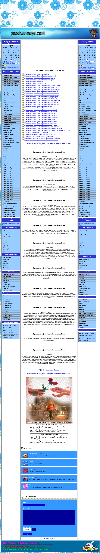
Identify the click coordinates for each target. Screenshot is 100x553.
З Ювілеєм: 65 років (84, 193)
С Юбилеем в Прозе (8, 168)
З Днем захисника (84, 100)
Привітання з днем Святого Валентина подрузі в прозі (41, 98)
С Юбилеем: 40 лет (8, 183)
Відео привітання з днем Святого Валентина (38, 136)
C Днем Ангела (7, 246)
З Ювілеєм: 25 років (84, 175)
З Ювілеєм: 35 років (84, 181)
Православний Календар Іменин (86, 204)
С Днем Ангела (7, 132)
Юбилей (5, 265)
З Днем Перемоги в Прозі (86, 118)
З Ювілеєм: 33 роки (84, 179)
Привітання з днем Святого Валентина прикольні (40, 76)
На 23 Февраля (7, 307)
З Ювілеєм (82, 166)
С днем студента (7, 290)
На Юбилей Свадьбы (8, 140)
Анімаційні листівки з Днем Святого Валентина (39, 134)
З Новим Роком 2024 (84, 79)
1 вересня (81, 327)
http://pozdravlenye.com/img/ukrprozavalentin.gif (49, 443)
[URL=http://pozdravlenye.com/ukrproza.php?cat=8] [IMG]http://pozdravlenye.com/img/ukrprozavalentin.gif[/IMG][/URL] (49, 437)
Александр (11, 223)
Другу (4, 156)
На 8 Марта (6, 309)
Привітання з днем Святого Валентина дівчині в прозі (41, 95)
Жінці (80, 154)
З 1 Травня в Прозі (84, 114)
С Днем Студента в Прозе (10, 94)
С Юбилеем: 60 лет (8, 191)
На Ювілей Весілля (84, 140)
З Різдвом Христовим (85, 89)
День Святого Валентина (86, 313)
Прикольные (6, 269)
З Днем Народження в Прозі (86, 77)
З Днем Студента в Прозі (86, 94)
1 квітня (81, 319)
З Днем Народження (84, 75)
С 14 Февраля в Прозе (9, 98)
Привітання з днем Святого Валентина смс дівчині (40, 117)
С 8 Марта (5, 104)
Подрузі (81, 158)
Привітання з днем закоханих (33, 81)
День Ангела (82, 305)
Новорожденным (7, 146)
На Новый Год (6, 299)
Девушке (5, 162)
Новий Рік (82, 261)
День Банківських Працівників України (87, 68)
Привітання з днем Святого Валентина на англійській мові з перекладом (47, 130)
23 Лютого (82, 282)
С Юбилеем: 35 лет (8, 181)
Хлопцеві (81, 160)
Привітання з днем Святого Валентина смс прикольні (41, 127)
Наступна (49, 370)
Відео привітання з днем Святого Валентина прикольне (42, 138)
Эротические (6, 317)
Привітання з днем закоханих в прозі (36, 83)
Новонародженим (84, 146)
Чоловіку (81, 152)
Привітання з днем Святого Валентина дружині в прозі (41, 102)
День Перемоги (87, 63)
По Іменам (82, 201)
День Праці (86, 62)
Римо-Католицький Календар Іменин (87, 207)
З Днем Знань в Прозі (85, 122)
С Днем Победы (7, 116)
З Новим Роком (83, 232)
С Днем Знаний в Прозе (9, 122)
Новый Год (6, 259)
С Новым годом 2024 (8, 274)
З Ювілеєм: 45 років (84, 185)
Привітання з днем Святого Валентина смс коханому (41, 108)
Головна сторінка (49, 538)
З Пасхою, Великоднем (85, 108)
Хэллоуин (5, 288)
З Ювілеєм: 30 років (84, 177)
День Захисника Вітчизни (86, 315)
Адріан (81, 223)
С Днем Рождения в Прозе (10, 77)
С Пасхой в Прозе (7, 110)
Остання (56, 370)
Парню (4, 160)
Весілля (81, 263)
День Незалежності (84, 325)
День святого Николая (9, 286)
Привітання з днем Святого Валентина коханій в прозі (41, 87)
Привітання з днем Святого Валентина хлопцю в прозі (41, 93)
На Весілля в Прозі (84, 138)
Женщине (5, 154)
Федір (80, 225)
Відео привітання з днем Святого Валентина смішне (41, 140)
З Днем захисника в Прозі (86, 102)
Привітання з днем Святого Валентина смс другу (40, 119)
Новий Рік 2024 (83, 299)
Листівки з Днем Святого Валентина (36, 132)
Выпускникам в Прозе (9, 128)
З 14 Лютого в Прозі (84, 98)
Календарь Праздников (9, 210)
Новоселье (5, 263)
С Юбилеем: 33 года (8, 179)
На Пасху (5, 244)
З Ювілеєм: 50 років (84, 187)
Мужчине (5, 152)
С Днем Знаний (7, 120)
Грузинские (6, 267)
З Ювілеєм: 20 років (84, 173)
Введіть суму (27, 527)
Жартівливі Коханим (84, 253)
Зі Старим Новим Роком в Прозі (86, 86)
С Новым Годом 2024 (8, 79)
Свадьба (5, 261)
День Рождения (7, 257)
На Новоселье (6, 144)
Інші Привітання (83, 216)
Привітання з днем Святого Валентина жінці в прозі (41, 91)
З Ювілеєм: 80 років (84, 199)
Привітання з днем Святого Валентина (36, 74)
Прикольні (82, 269)
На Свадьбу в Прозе (8, 138)
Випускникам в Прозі (85, 128)
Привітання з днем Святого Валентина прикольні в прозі (42, 104)
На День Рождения (8, 295)
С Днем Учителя (7, 124)
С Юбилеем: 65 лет (8, 193)
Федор (4, 225)
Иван (17, 223)
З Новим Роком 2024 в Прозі (86, 81)
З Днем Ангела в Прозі (85, 134)
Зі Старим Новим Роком (85, 83)
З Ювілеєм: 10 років (84, 169)
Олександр (87, 223)
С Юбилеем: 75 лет (8, 197)
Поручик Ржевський (84, 288)
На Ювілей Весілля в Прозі (86, 142)
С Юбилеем (6, 166)
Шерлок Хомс (83, 290)
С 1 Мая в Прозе (7, 114)
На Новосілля (83, 144)
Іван (92, 223)
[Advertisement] (50, 14)
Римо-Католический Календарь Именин (8, 207)
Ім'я (24, 502)
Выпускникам (6, 126)
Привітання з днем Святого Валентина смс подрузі (40, 121)
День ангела (6, 280)
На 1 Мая (5, 313)
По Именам (6, 201)
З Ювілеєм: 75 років (84, 197)
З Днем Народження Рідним (86, 164)
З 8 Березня (82, 104)
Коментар (26, 508)
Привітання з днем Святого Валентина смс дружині (40, 125)
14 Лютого (82, 280)
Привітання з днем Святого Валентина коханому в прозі (42, 85)
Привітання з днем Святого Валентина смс (38, 106)
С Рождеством (6, 89)
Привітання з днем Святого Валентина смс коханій (40, 110)
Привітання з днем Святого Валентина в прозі (39, 80)
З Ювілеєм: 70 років (84, 195)
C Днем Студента (7, 236)
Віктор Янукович (83, 294)
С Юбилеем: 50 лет (8, 187)
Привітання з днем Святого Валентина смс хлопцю (40, 115)
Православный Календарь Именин (10, 204)
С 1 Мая (5, 112)
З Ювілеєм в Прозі (84, 168)
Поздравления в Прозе (9, 212)
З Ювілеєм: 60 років (84, 191)
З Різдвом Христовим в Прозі (87, 91)
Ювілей (81, 267)
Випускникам (83, 126)
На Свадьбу (6, 136)
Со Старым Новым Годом (10, 83)
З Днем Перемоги (83, 116)
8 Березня (81, 284)
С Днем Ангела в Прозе (9, 134)
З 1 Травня (82, 112)
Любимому (6, 148)
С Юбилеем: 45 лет (8, 185)
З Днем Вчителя (83, 124)
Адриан (4, 223)
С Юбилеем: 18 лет (8, 171)
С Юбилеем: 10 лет (8, 169)
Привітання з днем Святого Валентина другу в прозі (41, 96)
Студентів (81, 278)
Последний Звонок (13, 67)
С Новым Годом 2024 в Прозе (11, 81)
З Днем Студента (83, 93)
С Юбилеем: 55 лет (8, 189)
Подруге (5, 158)
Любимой (5, 150)
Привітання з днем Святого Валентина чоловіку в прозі (42, 100)
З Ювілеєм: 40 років (84, 183)
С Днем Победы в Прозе (9, 118)
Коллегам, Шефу (7, 130)
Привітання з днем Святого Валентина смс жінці (40, 113)
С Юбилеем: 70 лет (8, 195)
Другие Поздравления (9, 216)
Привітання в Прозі (84, 212)
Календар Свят (83, 210)
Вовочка (81, 292)
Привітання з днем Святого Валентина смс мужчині (40, 111)
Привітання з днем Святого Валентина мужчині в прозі (42, 89)
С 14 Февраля (6, 96)
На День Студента (8, 303)
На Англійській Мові (85, 214)
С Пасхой (5, 108)
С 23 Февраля (6, 100)
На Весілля (82, 136)
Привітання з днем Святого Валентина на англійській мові (43, 128)
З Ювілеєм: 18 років (84, 171)
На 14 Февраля (7, 305)
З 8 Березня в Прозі (84, 106)
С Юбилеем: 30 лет (8, 177)
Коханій (81, 150)
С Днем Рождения (7, 75)
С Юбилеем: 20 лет (8, 173)
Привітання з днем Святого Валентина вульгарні (39, 78)
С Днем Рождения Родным (10, 164)
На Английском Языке (9, 214)
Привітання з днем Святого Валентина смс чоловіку (41, 123)
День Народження (84, 259)
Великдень (82, 317)
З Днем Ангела (83, 132)
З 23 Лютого (82, 240)
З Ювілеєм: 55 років (84, 189)
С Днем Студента (7, 93)
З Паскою (81, 244)
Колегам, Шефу (83, 130)
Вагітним (81, 309)
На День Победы (7, 315)
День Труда (9, 62)
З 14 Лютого (82, 96)
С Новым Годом (7, 232)
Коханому (81, 148)
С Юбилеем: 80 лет (8, 199)
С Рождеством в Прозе (9, 91)
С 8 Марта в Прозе (8, 106)
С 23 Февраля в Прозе (9, 102)
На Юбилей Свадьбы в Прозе (11, 142)
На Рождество (6, 301)
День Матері (82, 323)
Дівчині (81, 162)
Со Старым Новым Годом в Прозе (10, 86)
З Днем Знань (82, 120)
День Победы (10, 63)
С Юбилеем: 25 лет (8, 175)
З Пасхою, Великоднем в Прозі (87, 110)
